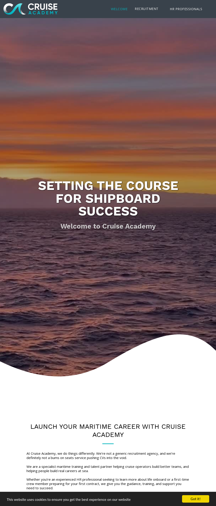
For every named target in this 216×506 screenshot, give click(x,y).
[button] (148, 9)
